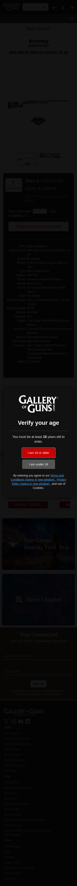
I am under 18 (38, 464)
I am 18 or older (38, 452)
